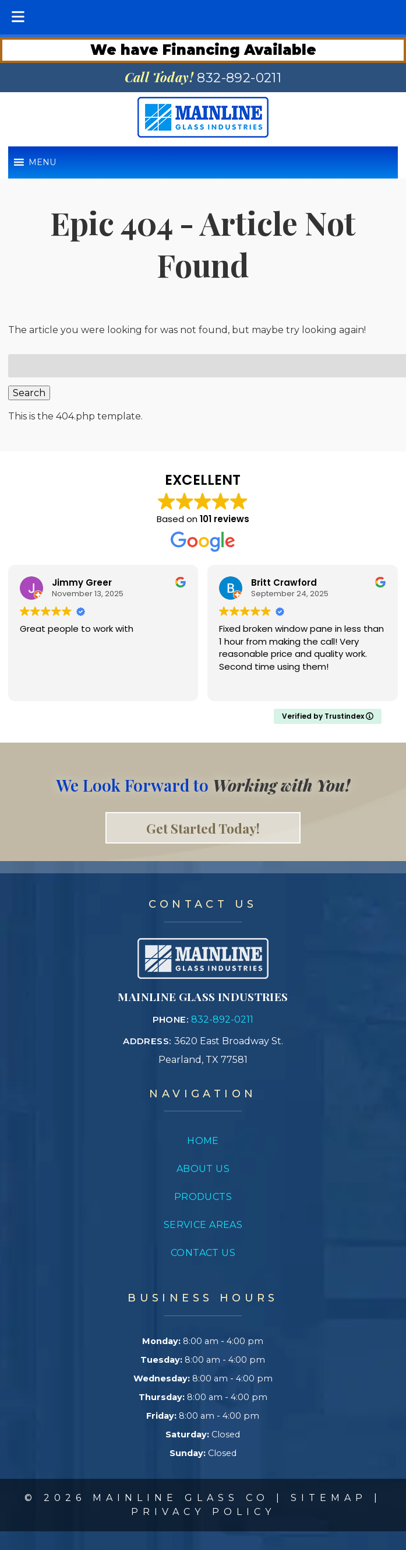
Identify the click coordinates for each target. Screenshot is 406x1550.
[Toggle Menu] (18, 17)
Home (203, 1140)
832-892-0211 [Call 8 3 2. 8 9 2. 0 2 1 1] (222, 1019)
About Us (203, 1168)
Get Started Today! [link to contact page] (203, 827)
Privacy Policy (203, 1511)
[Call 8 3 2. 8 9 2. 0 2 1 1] (239, 78)
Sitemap (329, 1497)
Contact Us (203, 1252)
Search (29, 392)
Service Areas (203, 1224)
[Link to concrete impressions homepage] (203, 975)
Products (203, 1196)
